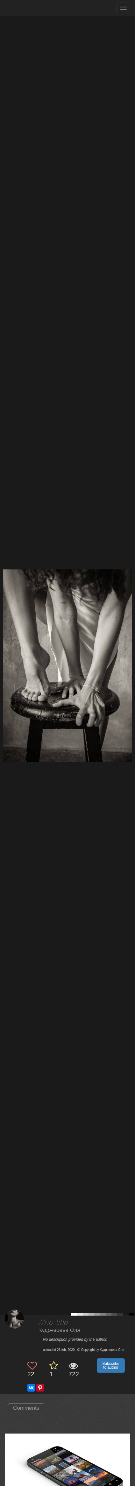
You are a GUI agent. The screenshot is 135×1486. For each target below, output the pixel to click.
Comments (26, 1408)
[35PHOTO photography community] (29, 8)
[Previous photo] (6, 647)
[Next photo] (128, 647)
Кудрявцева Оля (59, 1330)
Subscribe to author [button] (110, 1365)
